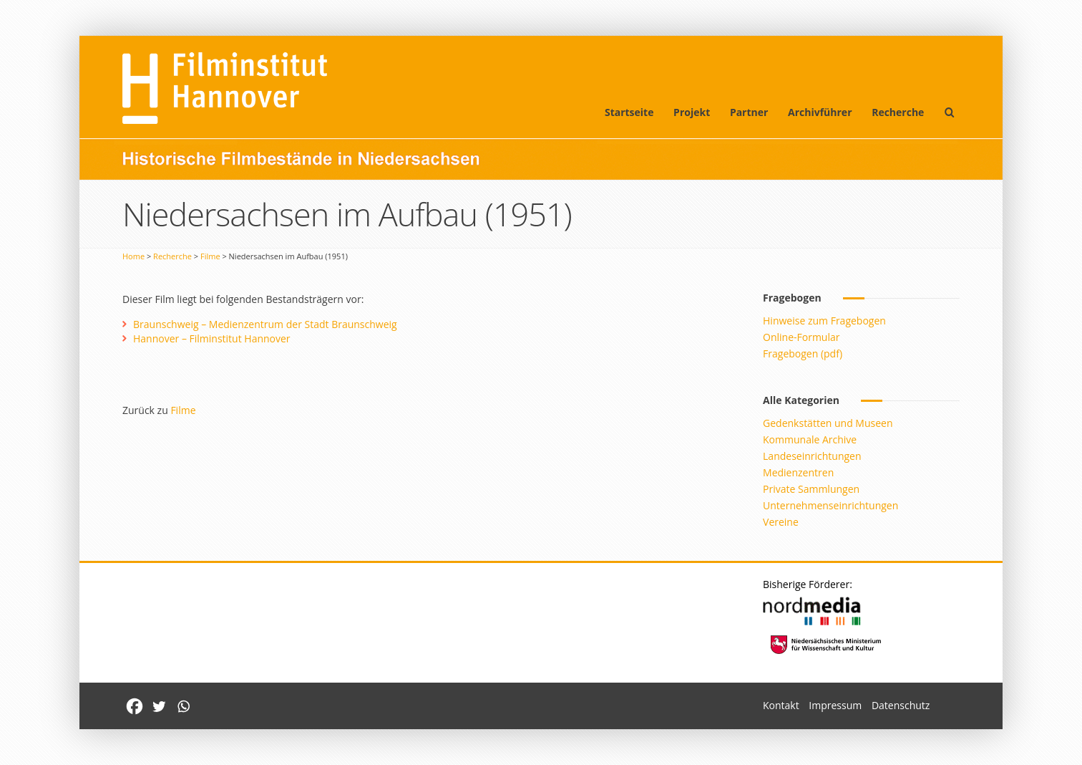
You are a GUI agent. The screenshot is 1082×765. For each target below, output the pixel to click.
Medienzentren (798, 472)
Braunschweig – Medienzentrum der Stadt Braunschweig (265, 324)
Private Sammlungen (811, 489)
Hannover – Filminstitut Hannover (212, 338)
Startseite (629, 112)
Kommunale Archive (810, 439)
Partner (749, 112)
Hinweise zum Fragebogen (824, 320)
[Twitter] (159, 706)
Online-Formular (801, 337)
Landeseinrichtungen (812, 456)
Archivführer (820, 112)
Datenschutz (901, 705)
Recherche (898, 112)
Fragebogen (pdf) (802, 353)
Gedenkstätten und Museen (827, 423)
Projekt (691, 112)
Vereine (781, 522)
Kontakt (781, 705)
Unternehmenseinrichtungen (830, 505)
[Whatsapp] (183, 706)
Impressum (835, 705)
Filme (210, 256)
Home (133, 256)
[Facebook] (134, 706)
